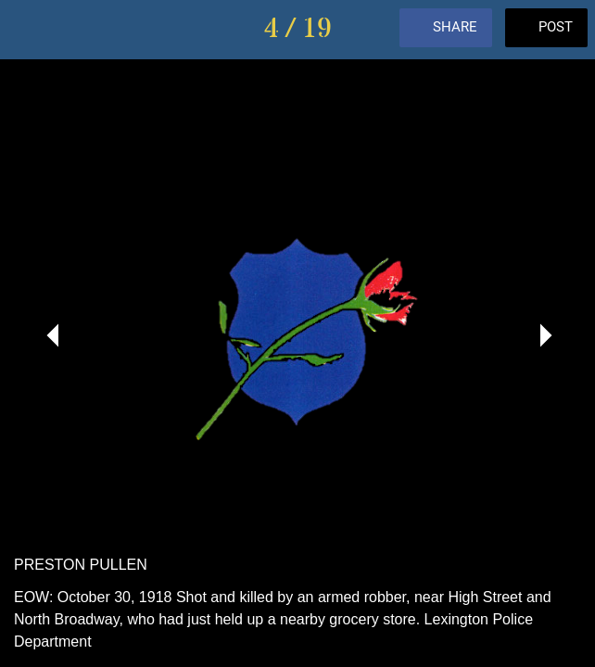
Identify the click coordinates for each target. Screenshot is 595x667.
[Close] (30, 30)
